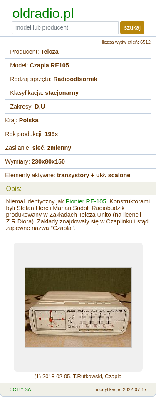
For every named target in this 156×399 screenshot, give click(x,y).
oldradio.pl (43, 13)
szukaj (132, 27)
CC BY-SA (20, 389)
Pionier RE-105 (86, 201)
